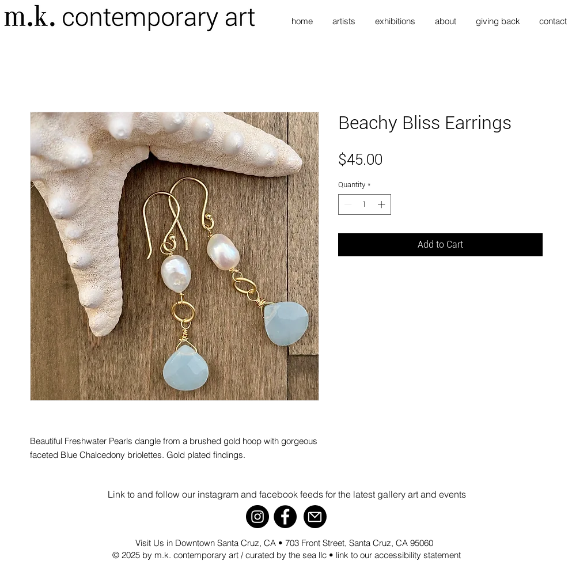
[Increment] (382, 204)
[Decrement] (347, 204)
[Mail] (315, 516)
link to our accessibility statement (398, 554)
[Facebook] (285, 516)
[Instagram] (257, 516)
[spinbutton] (364, 204)
